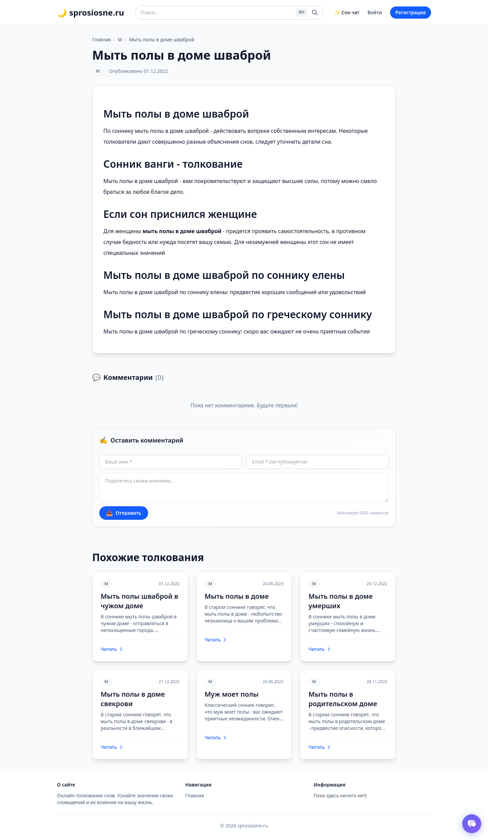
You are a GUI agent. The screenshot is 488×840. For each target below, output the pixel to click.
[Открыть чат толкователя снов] (471, 823)
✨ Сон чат (346, 12)
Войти (375, 12)
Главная (101, 39)
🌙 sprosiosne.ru (90, 12)
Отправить (123, 513)
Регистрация (410, 12)
